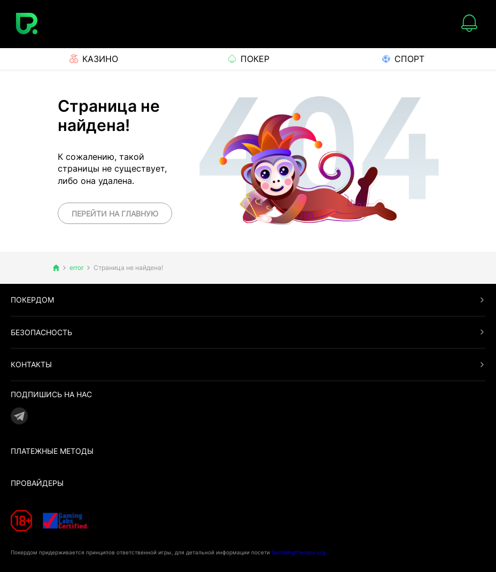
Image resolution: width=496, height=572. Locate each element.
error (76, 268)
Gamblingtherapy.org (299, 551)
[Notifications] (469, 24)
